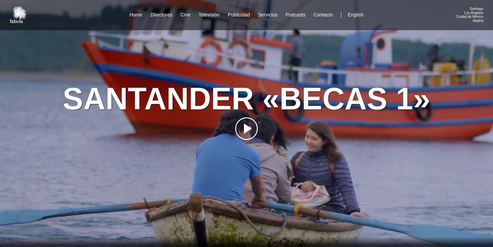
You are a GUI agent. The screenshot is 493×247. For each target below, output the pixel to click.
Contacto (323, 14)
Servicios (268, 14)
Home (135, 14)
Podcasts (295, 14)
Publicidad (239, 14)
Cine (185, 14)
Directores (161, 14)
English (356, 14)
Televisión (209, 14)
